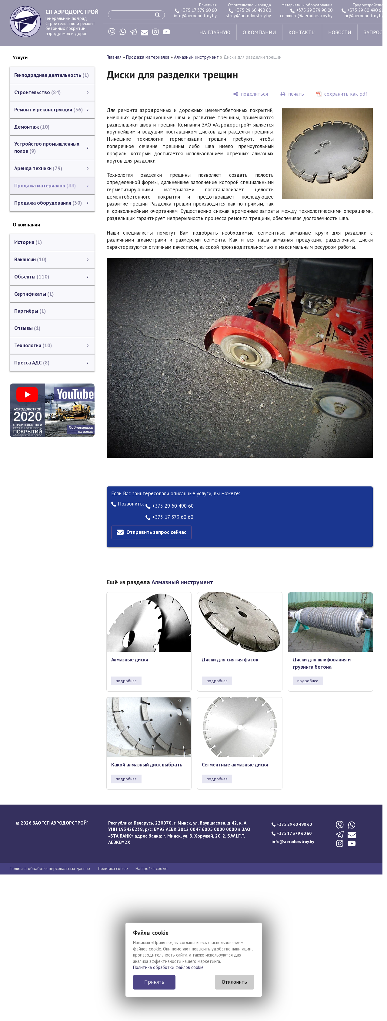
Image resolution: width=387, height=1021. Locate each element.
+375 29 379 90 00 (311, 10)
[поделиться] (250, 94)
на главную (214, 32)
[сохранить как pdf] (342, 94)
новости (339, 32)
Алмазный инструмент (196, 57)
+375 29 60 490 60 (250, 10)
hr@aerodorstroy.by (364, 15)
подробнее (126, 680)
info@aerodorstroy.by (195, 15)
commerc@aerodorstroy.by (306, 15)
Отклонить (234, 982)
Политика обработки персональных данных (50, 868)
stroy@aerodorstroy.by (248, 15)
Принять (154, 982)
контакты (302, 32)
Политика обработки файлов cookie (168, 967)
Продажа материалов (147, 57)
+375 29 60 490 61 (363, 10)
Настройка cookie (151, 868)
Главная (114, 57)
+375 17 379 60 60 (196, 10)
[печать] (292, 94)
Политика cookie (113, 868)
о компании (259, 32)
